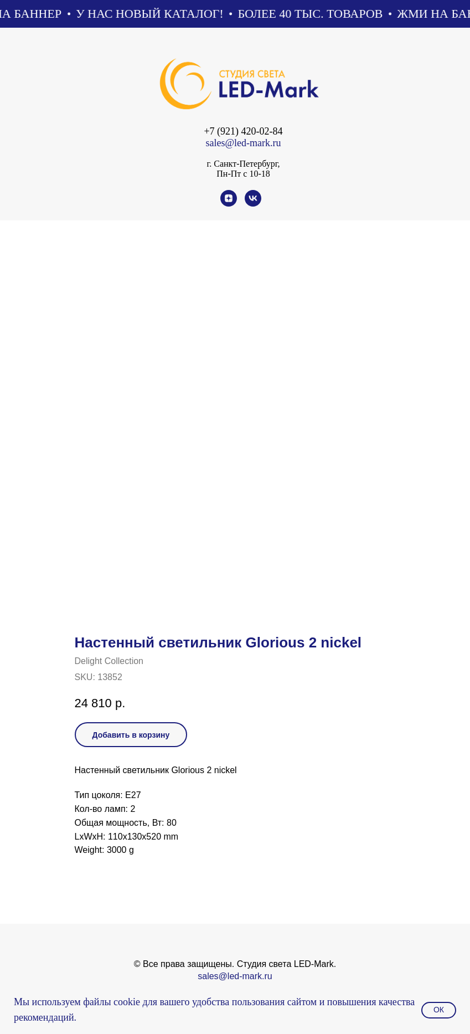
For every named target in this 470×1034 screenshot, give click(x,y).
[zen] (228, 203)
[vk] (253, 203)
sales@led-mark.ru (243, 142)
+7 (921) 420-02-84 (243, 131)
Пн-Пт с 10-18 (243, 173)
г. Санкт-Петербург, (243, 163)
